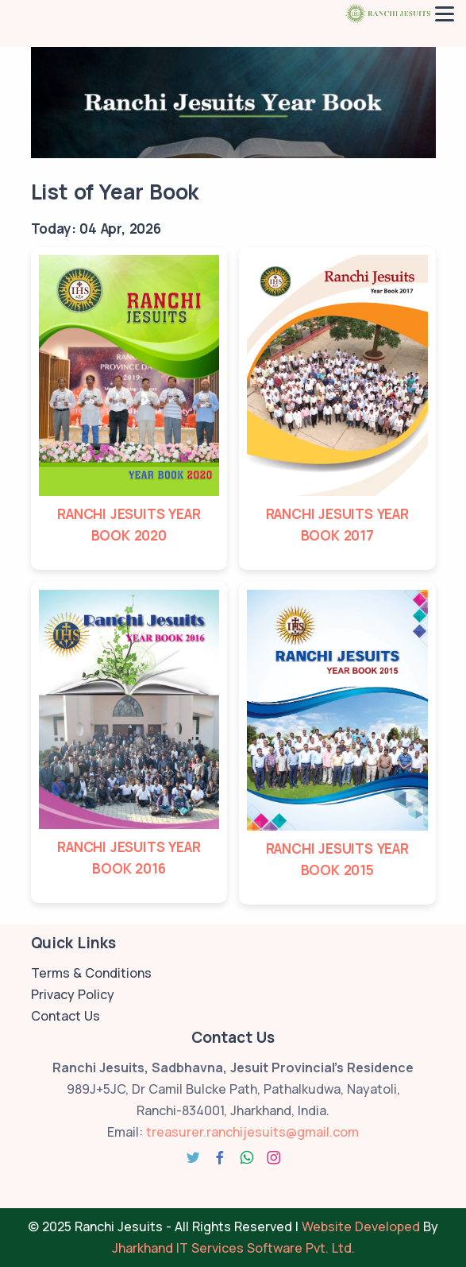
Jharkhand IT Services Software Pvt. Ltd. (233, 1248)
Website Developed (361, 1226)
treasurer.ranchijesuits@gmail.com (252, 1132)
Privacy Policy (72, 994)
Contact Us (65, 1016)
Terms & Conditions (91, 973)
